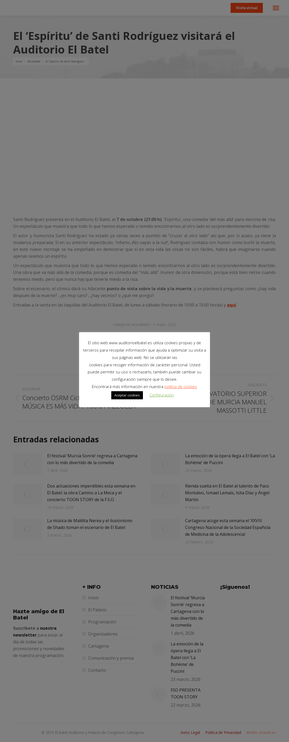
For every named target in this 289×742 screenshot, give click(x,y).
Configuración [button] (161, 395)
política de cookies (180, 386)
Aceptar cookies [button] (127, 395)
